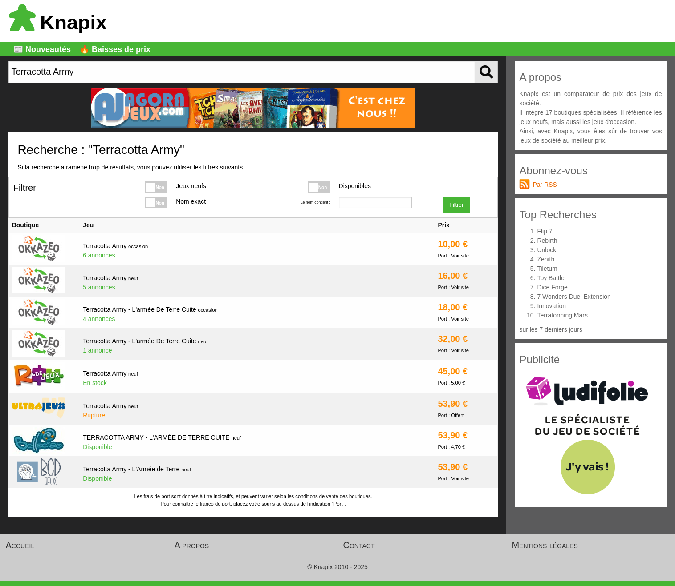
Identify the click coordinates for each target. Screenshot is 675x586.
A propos (192, 545)
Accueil (20, 545)
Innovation (551, 305)
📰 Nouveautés (42, 49)
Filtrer (456, 205)
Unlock (546, 249)
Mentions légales (545, 545)
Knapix (58, 22)
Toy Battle (550, 277)
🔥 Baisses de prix (115, 49)
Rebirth (547, 240)
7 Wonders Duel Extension (574, 296)
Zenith (545, 259)
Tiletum (547, 268)
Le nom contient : (315, 202)
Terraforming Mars (562, 315)
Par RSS (545, 184)
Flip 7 (544, 231)
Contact (359, 545)
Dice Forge (552, 287)
